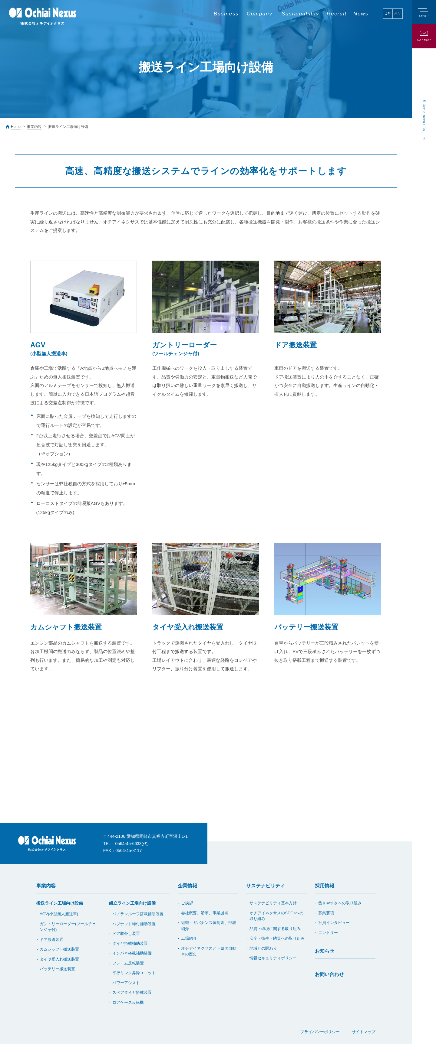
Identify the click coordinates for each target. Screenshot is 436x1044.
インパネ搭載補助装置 (132, 953)
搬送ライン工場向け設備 (59, 903)
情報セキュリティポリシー (273, 958)
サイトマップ (363, 1031)
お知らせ (324, 951)
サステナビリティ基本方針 (273, 903)
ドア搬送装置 (51, 939)
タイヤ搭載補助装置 (130, 943)
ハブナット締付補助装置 (134, 924)
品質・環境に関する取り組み (275, 928)
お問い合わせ (329, 974)
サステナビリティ (265, 885)
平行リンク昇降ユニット (134, 973)
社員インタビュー (334, 922)
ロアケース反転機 (128, 1002)
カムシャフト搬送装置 (59, 949)
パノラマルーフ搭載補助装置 (138, 914)
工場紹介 (189, 938)
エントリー (328, 932)
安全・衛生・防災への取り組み (277, 938)
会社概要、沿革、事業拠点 (204, 913)
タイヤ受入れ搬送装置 (59, 959)
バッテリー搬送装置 (57, 969)
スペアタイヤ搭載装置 (132, 992)
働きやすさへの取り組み (340, 903)
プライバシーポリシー (320, 1031)
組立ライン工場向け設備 (132, 903)
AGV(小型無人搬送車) (59, 914)
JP (388, 13)
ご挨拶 (187, 903)
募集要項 (326, 913)
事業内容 (34, 127)
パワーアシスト (126, 983)
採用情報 (324, 885)
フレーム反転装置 (128, 963)
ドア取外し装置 (126, 933)
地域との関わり (263, 948)
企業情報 (187, 885)
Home (16, 127)
